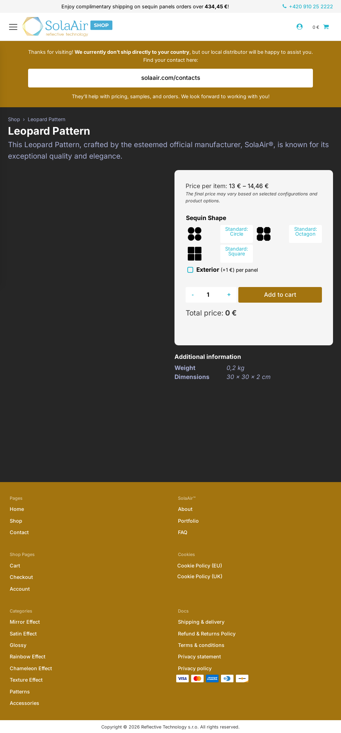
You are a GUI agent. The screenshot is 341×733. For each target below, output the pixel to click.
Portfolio (188, 508)
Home (17, 496)
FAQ (182, 520)
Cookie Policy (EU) (199, 553)
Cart (15, 553)
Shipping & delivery (201, 610)
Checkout (21, 564)
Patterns (20, 679)
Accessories (24, 690)
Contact (19, 520)
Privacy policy (195, 656)
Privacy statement (199, 644)
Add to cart (281, 298)
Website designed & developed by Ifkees (170, 725)
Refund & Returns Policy (207, 621)
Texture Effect (26, 668)
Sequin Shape (206, 221)
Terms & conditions (201, 632)
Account (20, 576)
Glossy (18, 632)
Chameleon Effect (31, 656)
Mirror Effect (25, 610)
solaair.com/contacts (170, 81)
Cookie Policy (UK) (199, 563)
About (185, 496)
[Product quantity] (211, 298)
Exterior (227, 272)
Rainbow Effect (27, 644)
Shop (16, 508)
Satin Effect (23, 621)
